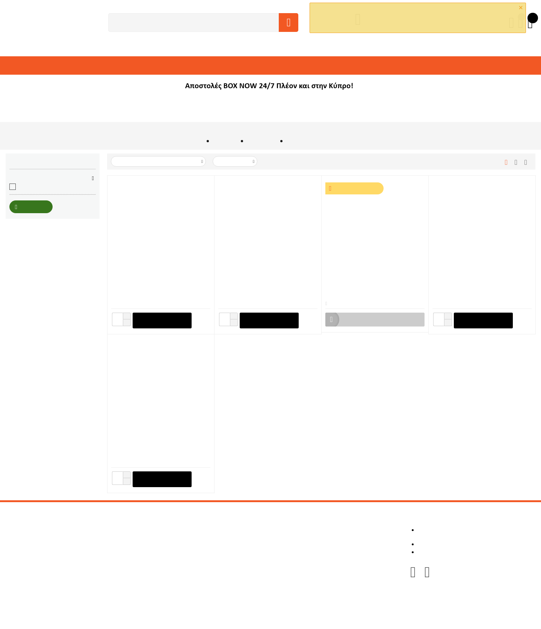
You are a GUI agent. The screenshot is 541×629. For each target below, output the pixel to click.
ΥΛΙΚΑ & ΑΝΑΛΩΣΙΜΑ (145, 66)
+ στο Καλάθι (161, 321)
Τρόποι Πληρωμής (230, 557)
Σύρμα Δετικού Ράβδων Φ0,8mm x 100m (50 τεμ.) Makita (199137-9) (479, 280)
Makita (25, 188)
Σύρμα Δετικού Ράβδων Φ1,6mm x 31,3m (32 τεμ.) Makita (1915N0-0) (159, 438)
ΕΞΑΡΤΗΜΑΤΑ (97, 66)
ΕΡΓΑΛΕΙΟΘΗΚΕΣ (466, 66)
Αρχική (194, 142)
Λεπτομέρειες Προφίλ (335, 530)
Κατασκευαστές (227, 537)
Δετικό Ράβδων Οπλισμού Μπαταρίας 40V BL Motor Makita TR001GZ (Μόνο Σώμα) (263, 280)
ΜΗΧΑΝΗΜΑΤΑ (57, 66)
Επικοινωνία (223, 564)
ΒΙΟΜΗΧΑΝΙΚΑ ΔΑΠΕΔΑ (253, 66)
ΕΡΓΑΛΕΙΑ (22, 66)
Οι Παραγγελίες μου (333, 537)
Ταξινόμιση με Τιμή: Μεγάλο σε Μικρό (159, 162)
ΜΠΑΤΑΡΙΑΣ (262, 142)
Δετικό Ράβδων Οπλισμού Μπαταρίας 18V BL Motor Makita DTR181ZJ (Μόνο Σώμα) (157, 280)
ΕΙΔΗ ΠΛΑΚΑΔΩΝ (308, 66)
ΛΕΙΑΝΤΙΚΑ (377, 66)
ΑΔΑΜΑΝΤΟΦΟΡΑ (197, 66)
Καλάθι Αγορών (328, 544)
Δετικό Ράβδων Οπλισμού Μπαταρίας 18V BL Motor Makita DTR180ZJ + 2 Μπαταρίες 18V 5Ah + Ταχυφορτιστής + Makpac (372, 280)
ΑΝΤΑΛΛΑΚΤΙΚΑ (30, 84)
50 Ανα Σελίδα (235, 162)
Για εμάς (218, 530)
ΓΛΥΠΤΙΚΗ (346, 66)
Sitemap (218, 571)
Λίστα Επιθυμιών (329, 551)
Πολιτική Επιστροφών (235, 544)
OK (392, 25)
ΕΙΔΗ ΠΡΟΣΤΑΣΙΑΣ (418, 66)
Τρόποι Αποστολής (231, 551)
